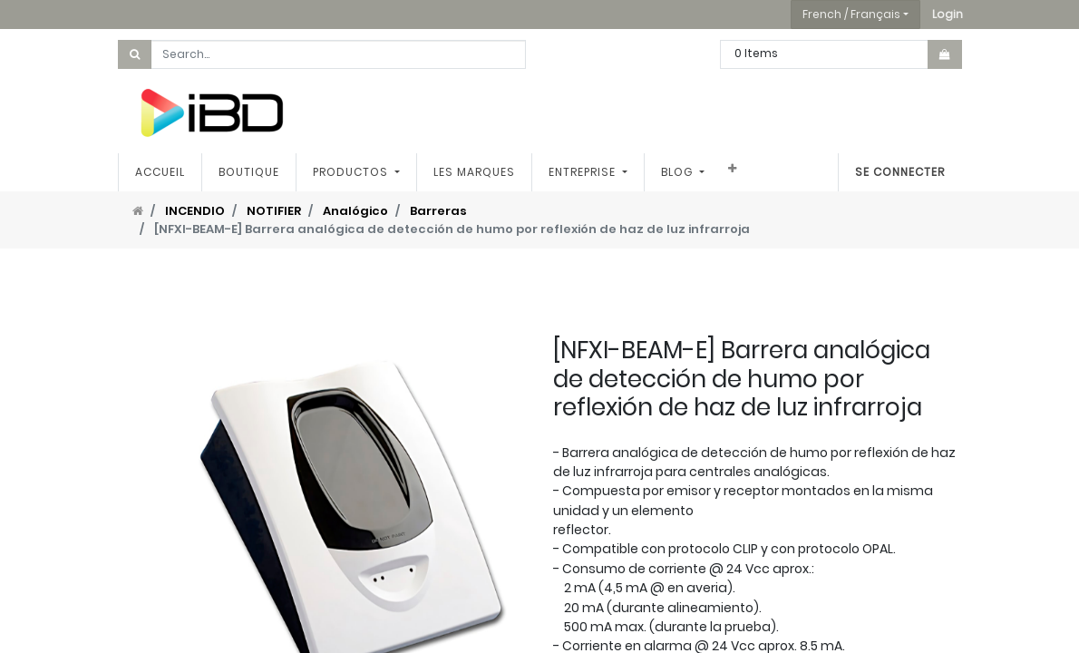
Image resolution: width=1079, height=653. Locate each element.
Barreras (438, 210)
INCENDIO (195, 210)
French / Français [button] (851, 14)
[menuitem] (160, 172)
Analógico (355, 210)
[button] (947, 14)
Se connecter (900, 172)
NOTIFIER (274, 210)
